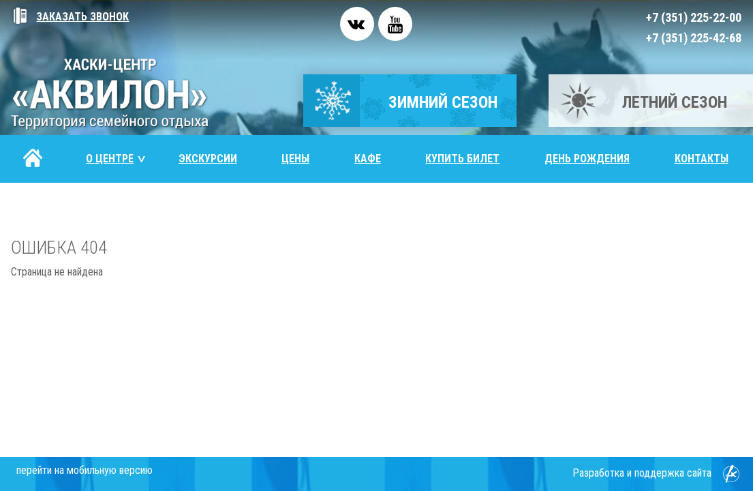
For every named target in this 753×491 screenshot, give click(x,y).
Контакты (701, 158)
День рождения (587, 158)
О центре (116, 158)
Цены (295, 158)
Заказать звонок (70, 16)
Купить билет (462, 158)
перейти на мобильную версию (84, 470)
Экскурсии (208, 158)
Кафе (367, 158)
